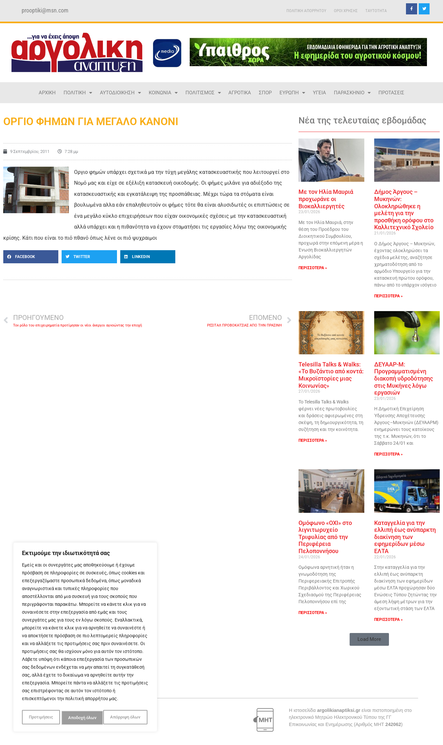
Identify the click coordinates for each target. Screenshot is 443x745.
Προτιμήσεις (40, 717)
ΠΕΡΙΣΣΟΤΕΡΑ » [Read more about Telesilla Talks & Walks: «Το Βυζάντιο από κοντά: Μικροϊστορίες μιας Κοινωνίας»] (313, 440)
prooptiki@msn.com (45, 10)
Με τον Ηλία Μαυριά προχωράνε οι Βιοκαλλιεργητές (326, 198)
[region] (85, 638)
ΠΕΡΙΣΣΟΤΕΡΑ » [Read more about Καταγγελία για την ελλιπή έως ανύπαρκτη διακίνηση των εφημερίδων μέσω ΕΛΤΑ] (388, 619)
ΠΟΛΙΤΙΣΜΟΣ (203, 93)
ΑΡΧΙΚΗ (47, 93)
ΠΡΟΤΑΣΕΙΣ (391, 93)
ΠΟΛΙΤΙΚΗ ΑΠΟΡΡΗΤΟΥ (306, 10)
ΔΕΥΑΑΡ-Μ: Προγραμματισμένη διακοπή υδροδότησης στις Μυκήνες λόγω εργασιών (403, 378)
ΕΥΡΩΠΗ (292, 93)
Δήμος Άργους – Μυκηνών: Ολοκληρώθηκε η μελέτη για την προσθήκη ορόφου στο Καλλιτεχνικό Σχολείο (403, 209)
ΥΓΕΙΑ (319, 93)
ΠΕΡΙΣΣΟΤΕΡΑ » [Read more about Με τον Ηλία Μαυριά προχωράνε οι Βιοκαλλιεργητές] (313, 268)
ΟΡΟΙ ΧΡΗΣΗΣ (346, 10)
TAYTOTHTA (376, 10)
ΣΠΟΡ (265, 93)
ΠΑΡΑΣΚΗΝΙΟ (352, 93)
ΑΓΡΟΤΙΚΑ (239, 93)
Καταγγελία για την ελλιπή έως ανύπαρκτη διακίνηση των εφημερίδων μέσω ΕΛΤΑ (405, 536)
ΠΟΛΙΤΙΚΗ (78, 93)
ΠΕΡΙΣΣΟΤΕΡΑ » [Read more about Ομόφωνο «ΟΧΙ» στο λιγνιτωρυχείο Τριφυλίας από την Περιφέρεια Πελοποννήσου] (313, 612)
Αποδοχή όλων (128, 717)
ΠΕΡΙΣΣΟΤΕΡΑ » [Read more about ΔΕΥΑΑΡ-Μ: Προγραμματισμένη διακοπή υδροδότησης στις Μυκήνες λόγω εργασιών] (388, 454)
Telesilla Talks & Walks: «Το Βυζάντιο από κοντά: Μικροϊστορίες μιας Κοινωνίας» (331, 375)
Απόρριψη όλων (83, 717)
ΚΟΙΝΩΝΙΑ (163, 93)
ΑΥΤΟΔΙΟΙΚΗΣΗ (120, 93)
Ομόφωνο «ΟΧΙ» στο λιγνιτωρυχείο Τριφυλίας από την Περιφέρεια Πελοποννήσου (325, 536)
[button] (30, 256)
